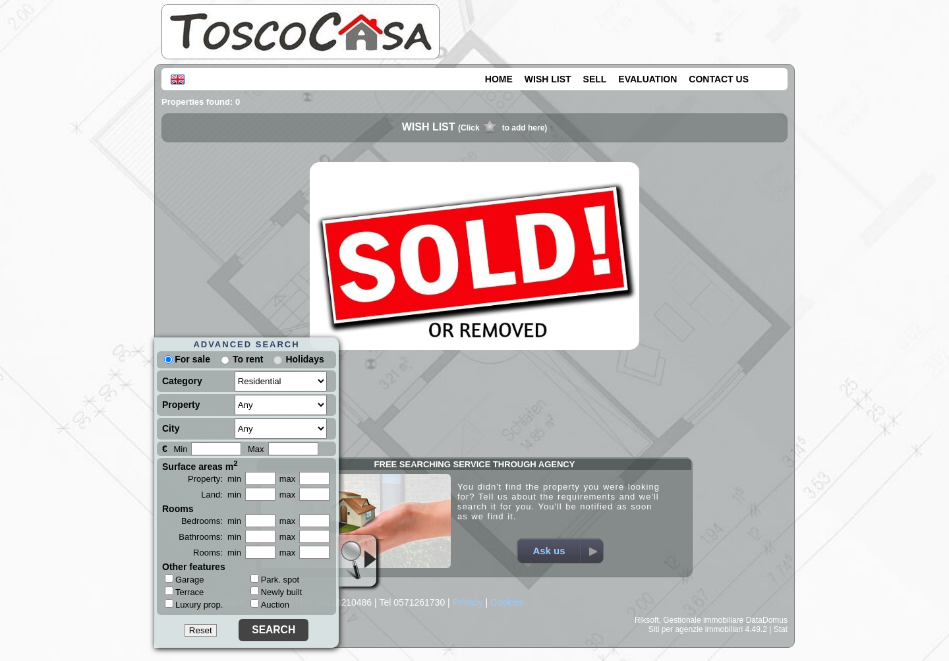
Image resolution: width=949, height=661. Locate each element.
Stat (781, 629)
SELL (595, 79)
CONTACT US (719, 79)
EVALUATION (647, 79)
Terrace (184, 592)
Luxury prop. (194, 604)
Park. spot (275, 580)
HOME (499, 79)
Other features (193, 566)
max (287, 479)
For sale (187, 359)
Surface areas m (200, 465)
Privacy (468, 602)
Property (181, 404)
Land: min (221, 495)
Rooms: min (217, 553)
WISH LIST (548, 79)
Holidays (304, 359)
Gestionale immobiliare (703, 620)
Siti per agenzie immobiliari (695, 629)
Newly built (276, 592)
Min (180, 449)
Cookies (507, 602)
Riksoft (647, 620)
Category (182, 381)
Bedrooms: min (211, 521)
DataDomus (767, 620)
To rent (248, 359)
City (170, 428)
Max (256, 449)
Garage (184, 579)
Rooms (177, 508)
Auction (269, 605)
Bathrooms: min (210, 537)
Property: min (214, 479)
